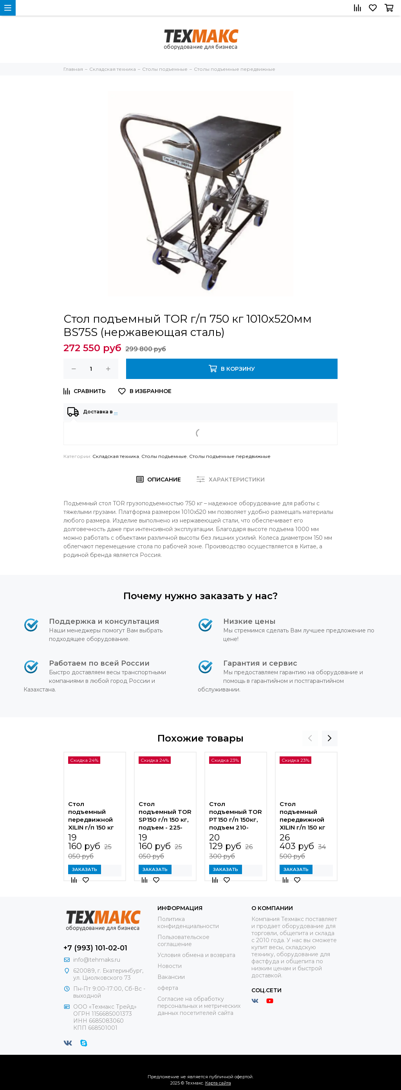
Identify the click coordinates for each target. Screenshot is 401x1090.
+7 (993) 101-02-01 (95, 948)
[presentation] (310, 738)
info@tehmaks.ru (96, 959)
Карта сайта (218, 1083)
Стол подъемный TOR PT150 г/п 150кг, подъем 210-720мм (235, 815)
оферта (167, 987)
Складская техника (115, 456)
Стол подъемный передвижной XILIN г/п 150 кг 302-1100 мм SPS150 (302, 815)
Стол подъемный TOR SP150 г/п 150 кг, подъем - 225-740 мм (165, 815)
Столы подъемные (164, 456)
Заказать (84, 869)
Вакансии (171, 976)
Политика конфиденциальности (188, 923)
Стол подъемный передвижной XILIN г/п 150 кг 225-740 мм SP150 (91, 815)
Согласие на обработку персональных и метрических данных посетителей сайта (198, 1005)
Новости (169, 966)
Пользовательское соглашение (183, 941)
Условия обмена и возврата (196, 955)
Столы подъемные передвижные (230, 456)
